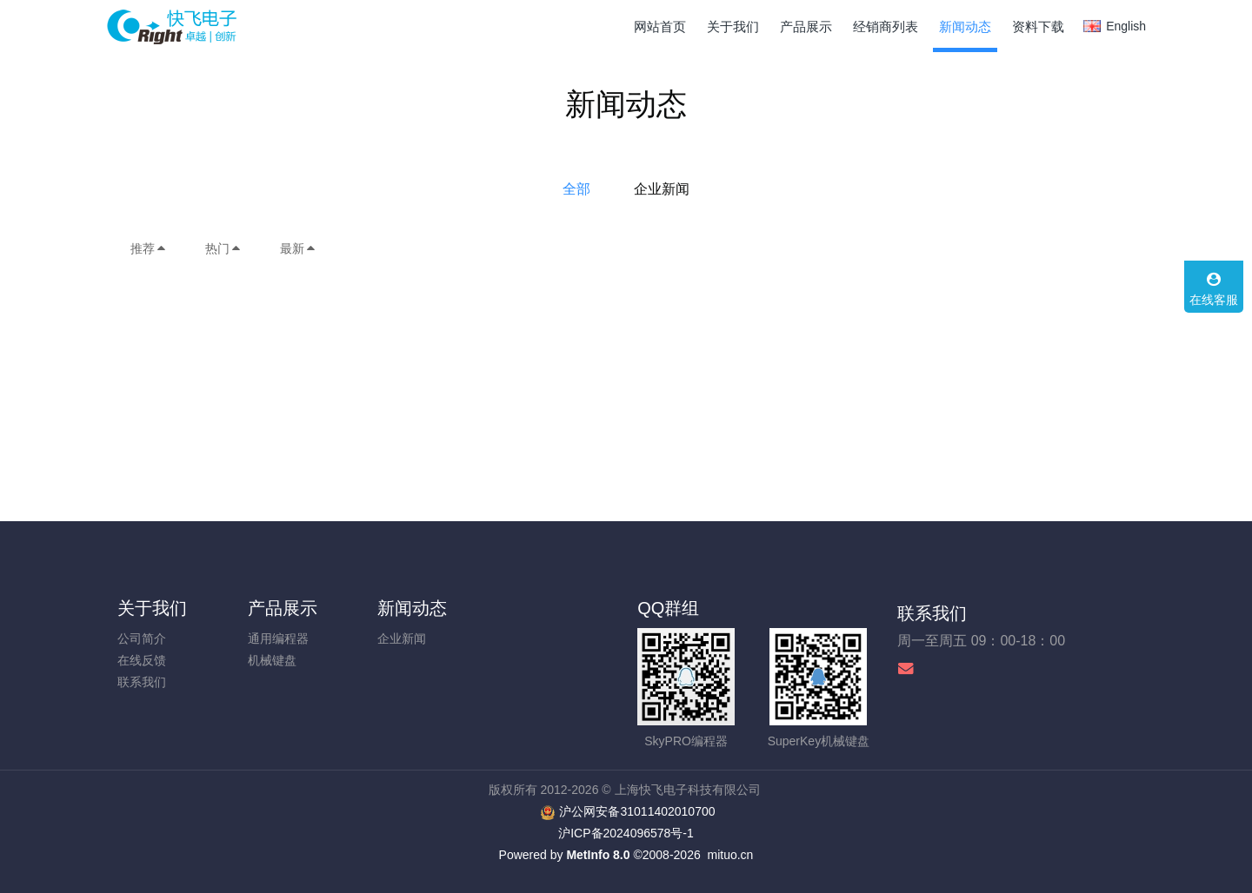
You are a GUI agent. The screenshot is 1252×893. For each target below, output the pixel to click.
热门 (223, 248)
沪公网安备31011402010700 (637, 811)
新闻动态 (412, 608)
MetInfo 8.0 (597, 855)
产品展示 (282, 608)
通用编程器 (278, 638)
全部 (576, 189)
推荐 (148, 248)
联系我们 (141, 682)
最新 (298, 248)
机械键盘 (272, 660)
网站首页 (660, 26)
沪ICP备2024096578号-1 (626, 833)
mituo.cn (730, 855)
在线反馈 (141, 660)
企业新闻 (661, 189)
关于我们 (152, 608)
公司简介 (141, 638)
